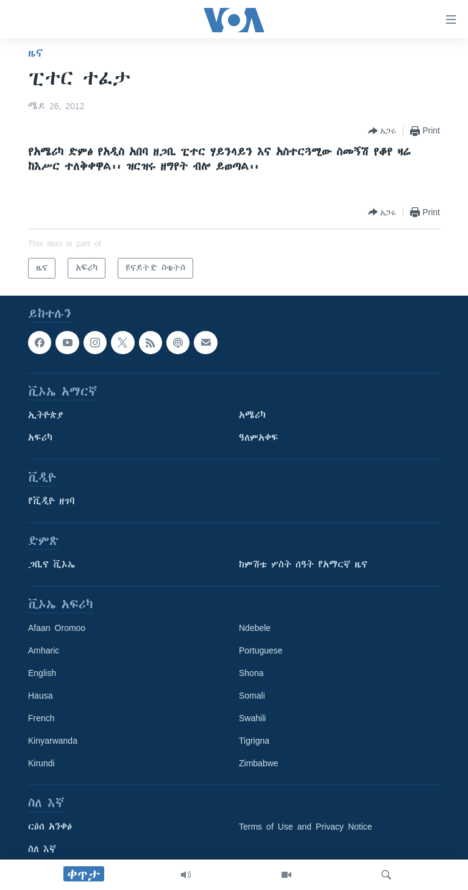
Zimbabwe (258, 763)
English (42, 673)
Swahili (252, 718)
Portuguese (261, 650)
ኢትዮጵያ (45, 415)
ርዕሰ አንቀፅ (50, 826)
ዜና (35, 53)
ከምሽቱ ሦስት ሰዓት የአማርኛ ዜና (303, 564)
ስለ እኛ (42, 849)
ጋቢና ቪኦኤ (51, 564)
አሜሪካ (252, 415)
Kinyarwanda (52, 740)
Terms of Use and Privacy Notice (305, 826)
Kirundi (41, 763)
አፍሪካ (40, 437)
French (41, 718)
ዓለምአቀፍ (258, 437)
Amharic (43, 650)
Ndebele (255, 627)
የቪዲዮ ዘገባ (51, 501)
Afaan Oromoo (56, 627)
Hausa (40, 695)
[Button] (382, 131)
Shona (251, 673)
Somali (252, 695)
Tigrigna (254, 740)
